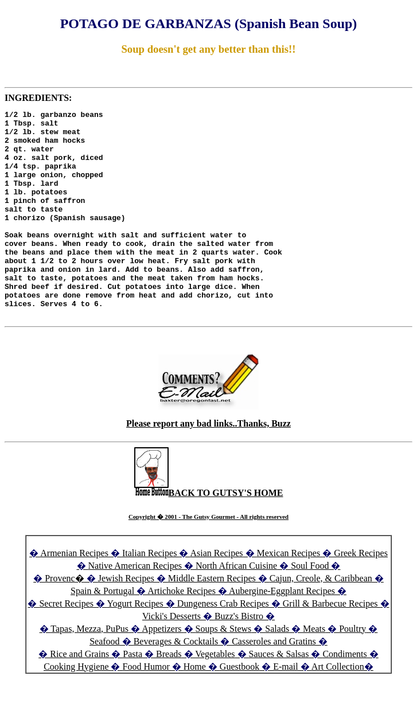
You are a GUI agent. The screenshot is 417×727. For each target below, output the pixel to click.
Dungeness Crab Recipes (223, 645)
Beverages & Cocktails (177, 682)
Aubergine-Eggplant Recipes (282, 632)
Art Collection (337, 708)
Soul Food (310, 607)
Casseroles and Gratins (274, 682)
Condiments (344, 695)
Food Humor (147, 708)
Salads (277, 670)
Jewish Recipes (127, 619)
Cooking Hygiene (77, 708)
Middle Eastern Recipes (213, 619)
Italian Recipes (151, 594)
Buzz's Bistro (239, 657)
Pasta (132, 695)
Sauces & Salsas (279, 695)
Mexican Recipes (290, 594)
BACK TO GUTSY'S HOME (208, 534)
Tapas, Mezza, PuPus (89, 670)
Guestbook (239, 708)
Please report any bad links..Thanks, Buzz (208, 465)
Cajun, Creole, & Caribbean (321, 619)
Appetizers (163, 670)
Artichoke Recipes (181, 632)
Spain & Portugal (102, 632)
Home (195, 708)
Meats (314, 670)
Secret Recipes (66, 645)
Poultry (352, 670)
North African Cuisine (236, 607)
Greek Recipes (361, 594)
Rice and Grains (79, 695)
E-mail (285, 708)
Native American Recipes (135, 607)
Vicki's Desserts (172, 657)
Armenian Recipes (74, 594)
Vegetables (215, 695)
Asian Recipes (216, 594)
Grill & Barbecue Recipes (331, 645)
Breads (168, 695)
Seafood (104, 682)
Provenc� (64, 619)
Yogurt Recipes (135, 645)
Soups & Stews (224, 670)
